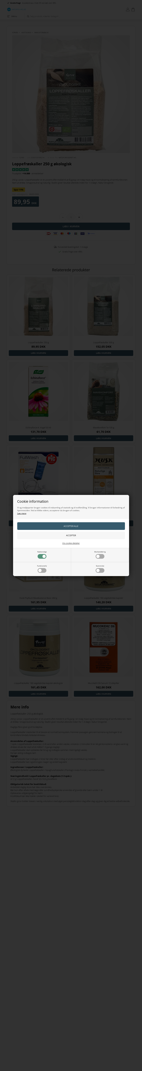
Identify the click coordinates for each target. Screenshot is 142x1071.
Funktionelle (42, 569)
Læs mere (21, 513)
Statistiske (100, 569)
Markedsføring (100, 555)
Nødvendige (42, 555)
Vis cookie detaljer (71, 543)
